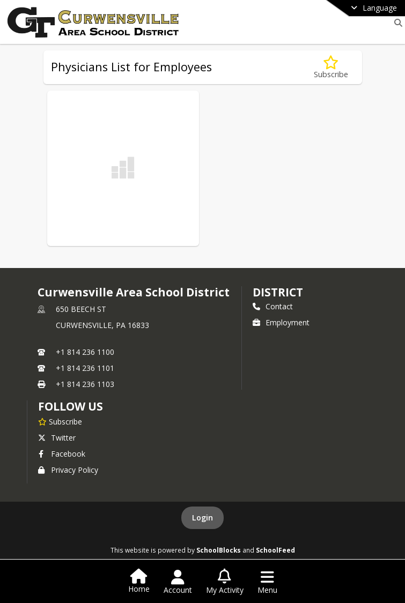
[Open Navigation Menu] (267, 582)
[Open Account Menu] (178, 582)
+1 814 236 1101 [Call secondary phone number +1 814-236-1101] (85, 368)
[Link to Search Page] (396, 23)
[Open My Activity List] (225, 582)
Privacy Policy (68, 470)
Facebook (61, 454)
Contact (273, 306)
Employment (281, 322)
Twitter (57, 438)
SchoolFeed (275, 550)
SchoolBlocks (218, 550)
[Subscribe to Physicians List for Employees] (331, 67)
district (278, 292)
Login (202, 517)
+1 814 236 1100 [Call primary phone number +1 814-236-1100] (85, 352)
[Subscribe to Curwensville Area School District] (60, 421)
